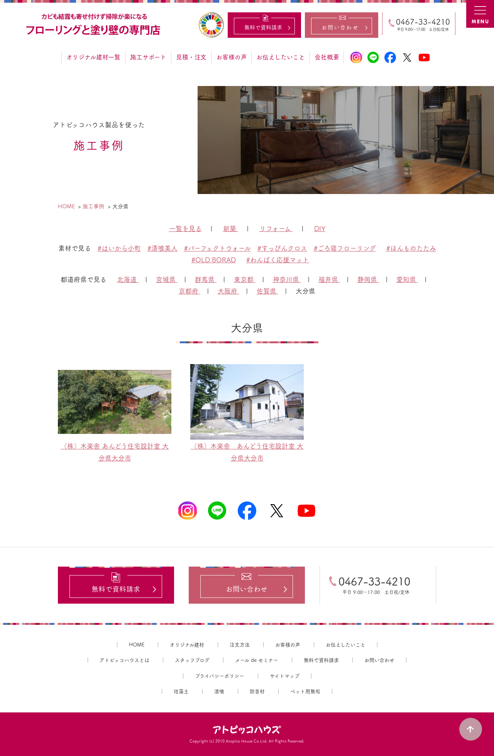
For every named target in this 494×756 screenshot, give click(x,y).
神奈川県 (287, 279)
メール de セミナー (256, 660)
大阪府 (228, 291)
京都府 (189, 291)
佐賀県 (267, 291)
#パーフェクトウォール (217, 248)
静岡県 (368, 279)
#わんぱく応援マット (277, 259)
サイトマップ (284, 675)
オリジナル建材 (187, 644)
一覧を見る (185, 228)
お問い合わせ (379, 660)
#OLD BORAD (213, 259)
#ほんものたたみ (411, 248)
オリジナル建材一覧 (93, 57)
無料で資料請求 (321, 660)
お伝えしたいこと (280, 57)
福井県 (329, 279)
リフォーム (276, 228)
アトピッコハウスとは (124, 660)
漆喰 (219, 691)
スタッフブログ (192, 660)
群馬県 (206, 279)
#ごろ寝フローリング (345, 248)
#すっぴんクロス (282, 248)
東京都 (244, 279)
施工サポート (148, 57)
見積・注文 (191, 57)
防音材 (257, 691)
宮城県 (167, 279)
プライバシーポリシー (219, 675)
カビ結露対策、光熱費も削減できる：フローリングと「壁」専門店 (94, 25)
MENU (480, 14)
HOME (136, 644)
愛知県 (407, 279)
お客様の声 (231, 57)
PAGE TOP (470, 729)
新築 (230, 228)
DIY (319, 228)
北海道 (128, 279)
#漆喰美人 (162, 248)
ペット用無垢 (305, 691)
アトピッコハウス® (247, 730)
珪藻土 (181, 691)
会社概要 (327, 57)
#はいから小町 (119, 248)
